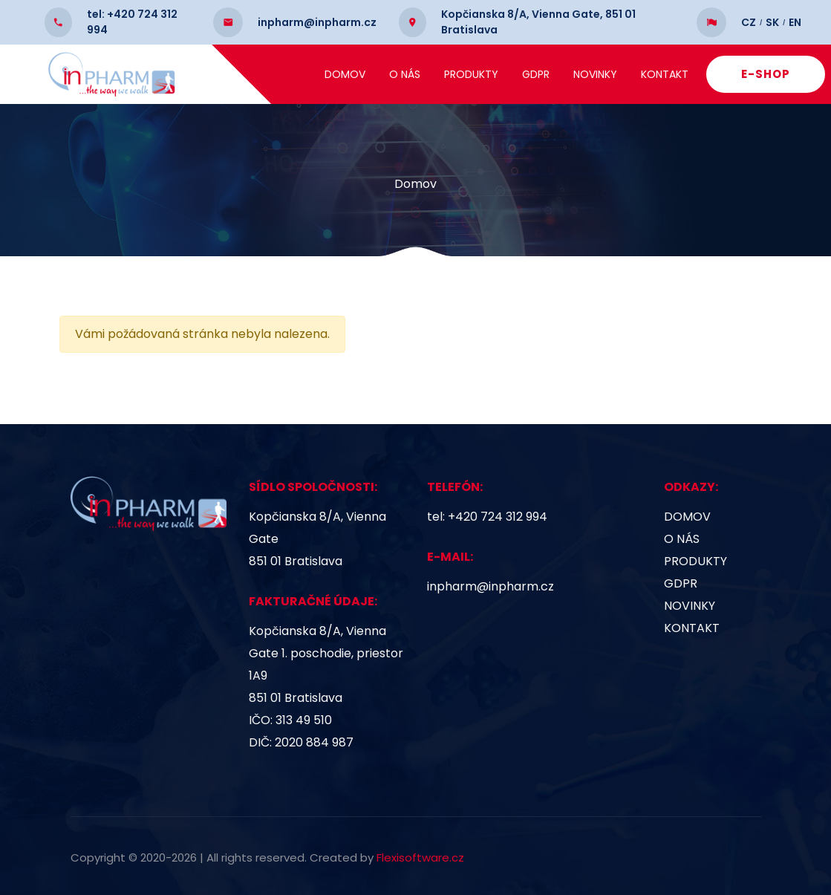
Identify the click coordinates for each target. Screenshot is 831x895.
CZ (748, 10)
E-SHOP (767, 74)
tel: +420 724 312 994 (487, 516)
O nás (407, 74)
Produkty (473, 74)
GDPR (538, 74)
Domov (347, 74)
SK (772, 10)
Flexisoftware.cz (420, 857)
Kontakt (667, 74)
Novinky (597, 74)
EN (795, 10)
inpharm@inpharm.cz (490, 586)
